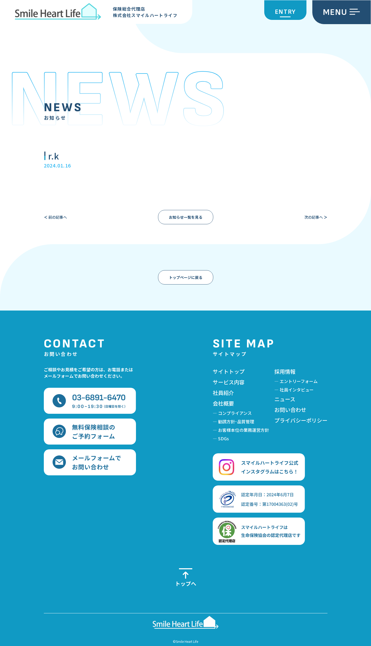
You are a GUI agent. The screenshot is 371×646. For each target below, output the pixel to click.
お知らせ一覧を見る (185, 217)
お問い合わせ (290, 410)
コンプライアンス (235, 413)
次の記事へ (315, 217)
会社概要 (223, 403)
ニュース (284, 399)
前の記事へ (55, 217)
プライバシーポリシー (300, 420)
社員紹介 (223, 393)
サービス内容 (229, 382)
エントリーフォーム (299, 381)
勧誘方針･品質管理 (236, 421)
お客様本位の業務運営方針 (243, 430)
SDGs (223, 438)
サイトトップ (229, 371)
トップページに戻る (185, 277)
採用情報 (285, 371)
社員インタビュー (297, 389)
